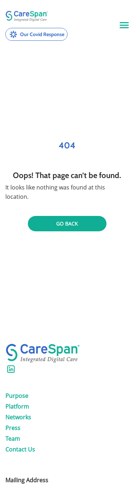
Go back (67, 223)
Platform (17, 406)
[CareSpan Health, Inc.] (26, 16)
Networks (18, 417)
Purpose (16, 396)
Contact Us (20, 449)
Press (12, 428)
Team (12, 439)
